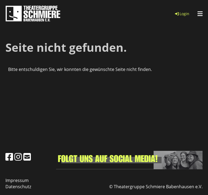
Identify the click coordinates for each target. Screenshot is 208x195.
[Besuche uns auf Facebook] (9, 156)
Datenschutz (18, 187)
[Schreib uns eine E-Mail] (27, 156)
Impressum (17, 180)
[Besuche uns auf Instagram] (18, 156)
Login (181, 13)
